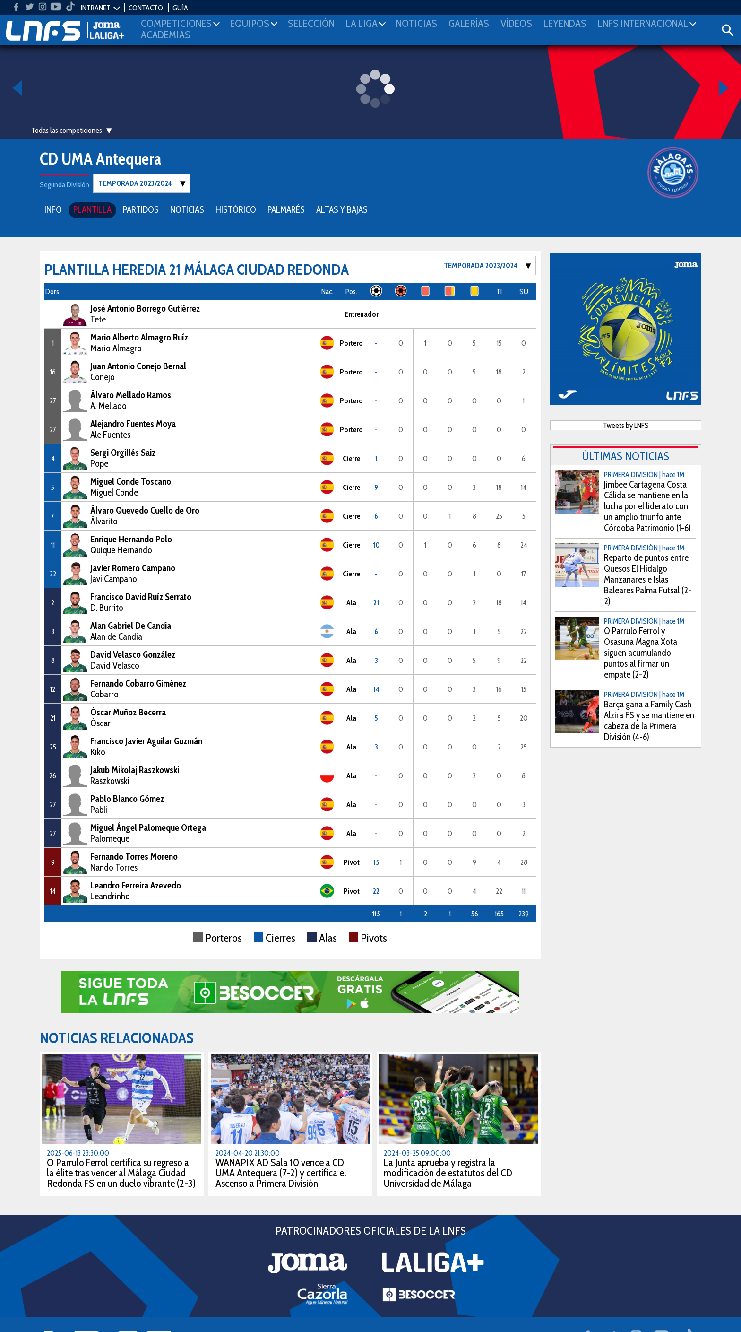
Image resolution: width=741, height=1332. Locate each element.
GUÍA (180, 7)
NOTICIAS (187, 209)
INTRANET (96, 7)
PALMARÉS (286, 209)
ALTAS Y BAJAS (342, 209)
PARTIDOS (141, 209)
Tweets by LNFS (626, 424)
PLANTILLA (92, 209)
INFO (53, 209)
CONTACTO (146, 7)
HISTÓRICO (235, 209)
